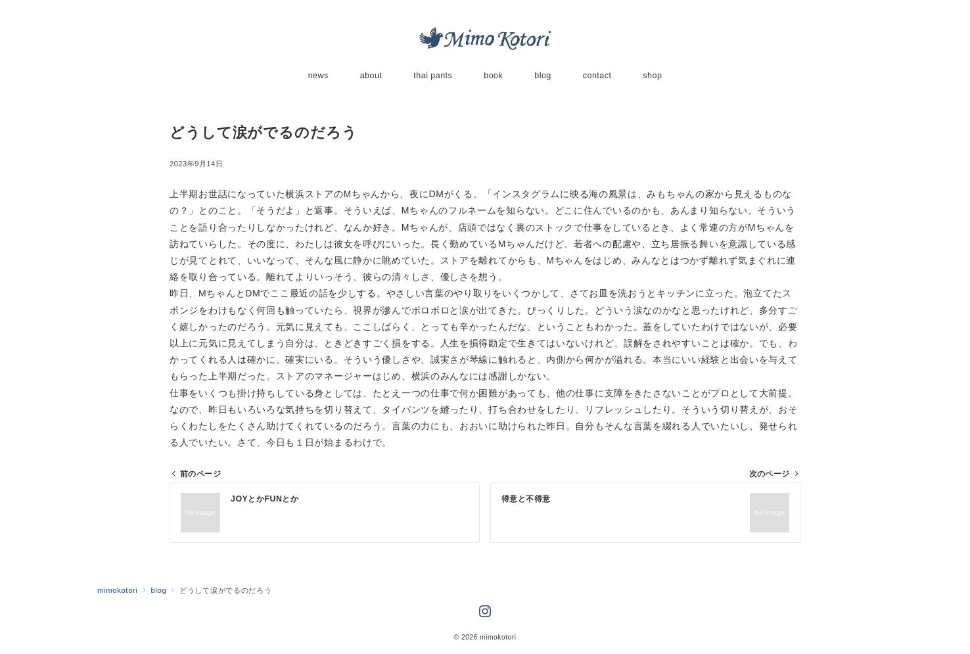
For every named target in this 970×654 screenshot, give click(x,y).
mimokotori (498, 637)
